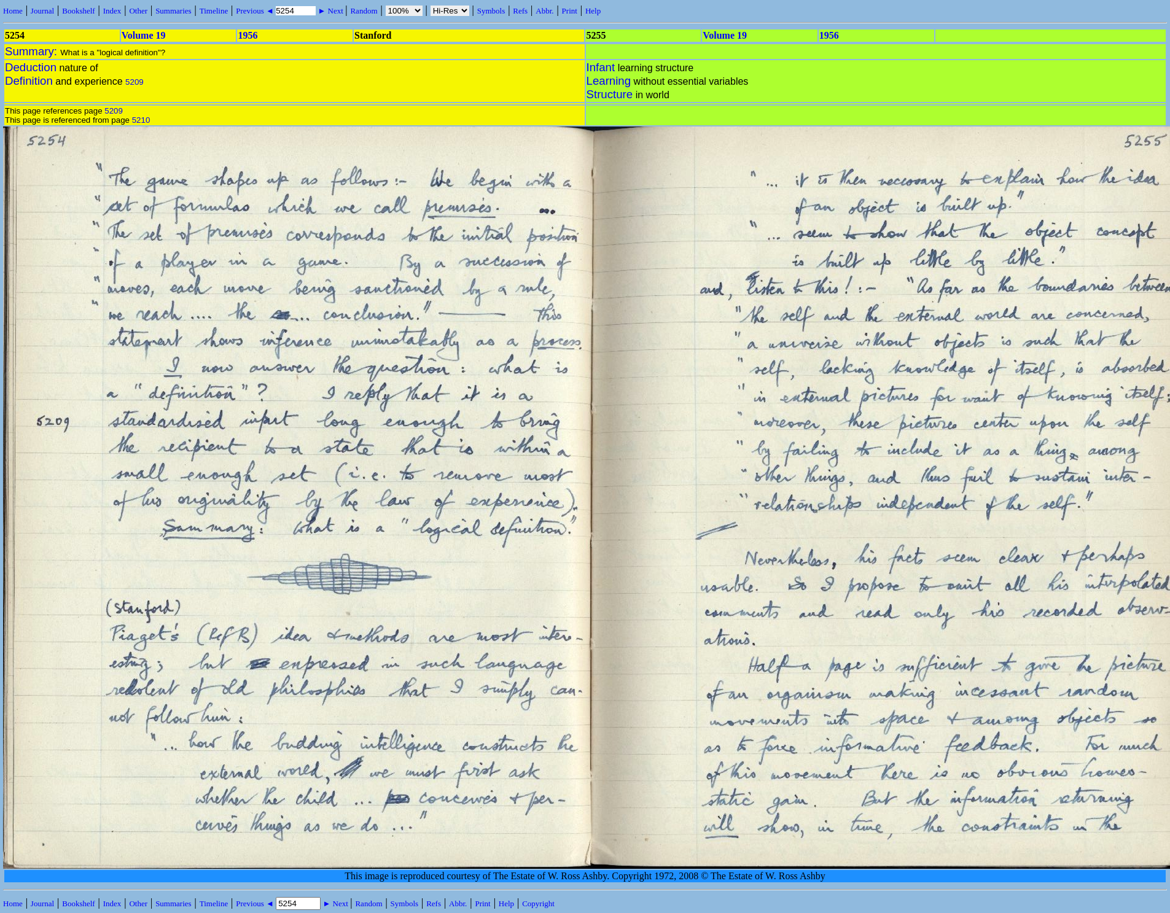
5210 (141, 120)
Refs (520, 10)
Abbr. (544, 10)
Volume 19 (144, 35)
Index (112, 10)
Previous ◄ (256, 10)
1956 (247, 35)
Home (13, 10)
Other (138, 10)
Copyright (538, 903)
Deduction (31, 67)
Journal (42, 10)
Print (569, 10)
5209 (134, 82)
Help (593, 10)
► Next (330, 10)
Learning (609, 80)
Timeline (214, 10)
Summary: (32, 51)
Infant (601, 67)
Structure (610, 94)
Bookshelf (78, 10)
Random (363, 10)
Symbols (491, 10)
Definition (29, 80)
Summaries (173, 10)
